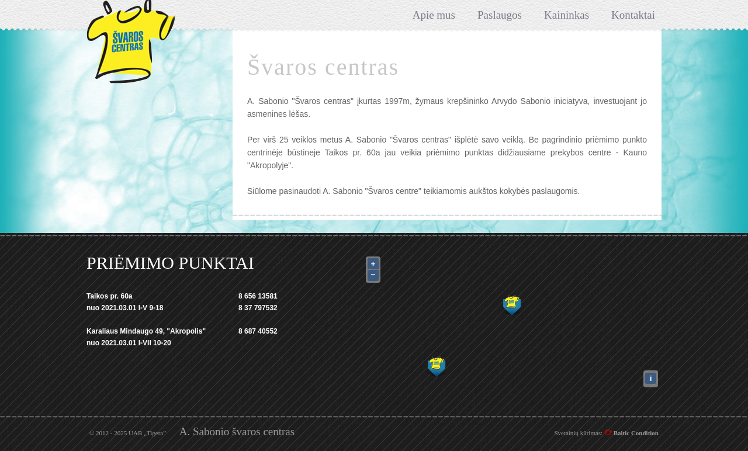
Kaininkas (566, 15)
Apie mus (434, 15)
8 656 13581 (258, 296)
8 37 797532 (258, 308)
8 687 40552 (258, 331)
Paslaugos (499, 15)
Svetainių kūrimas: (606, 432)
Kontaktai (633, 15)
